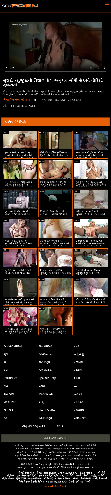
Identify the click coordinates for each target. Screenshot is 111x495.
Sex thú (89, 467)
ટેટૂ (5, 418)
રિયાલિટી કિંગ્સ (76, 100)
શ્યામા (77, 378)
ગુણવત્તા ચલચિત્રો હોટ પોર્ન (43, 452)
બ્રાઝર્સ (78, 346)
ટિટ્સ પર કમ (46, 394)
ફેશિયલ (78, 394)
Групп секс (46, 467)
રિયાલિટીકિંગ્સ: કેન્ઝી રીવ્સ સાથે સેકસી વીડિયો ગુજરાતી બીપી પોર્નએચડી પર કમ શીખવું (55, 214)
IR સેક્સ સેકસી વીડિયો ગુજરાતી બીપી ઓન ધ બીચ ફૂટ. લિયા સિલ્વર (55, 273)
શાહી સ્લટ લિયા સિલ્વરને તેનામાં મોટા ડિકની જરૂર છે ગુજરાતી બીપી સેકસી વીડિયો (54, 302)
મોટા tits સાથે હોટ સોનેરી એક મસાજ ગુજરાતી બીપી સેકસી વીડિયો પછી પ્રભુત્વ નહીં (90, 155)
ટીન (6, 386)
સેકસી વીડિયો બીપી (62, 467)
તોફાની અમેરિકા (47, 410)
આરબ (36, 100)
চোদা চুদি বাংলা (78, 467)
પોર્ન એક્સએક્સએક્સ (55, 438)
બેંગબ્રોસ (79, 410)
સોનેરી (7, 362)
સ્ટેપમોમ (78, 362)
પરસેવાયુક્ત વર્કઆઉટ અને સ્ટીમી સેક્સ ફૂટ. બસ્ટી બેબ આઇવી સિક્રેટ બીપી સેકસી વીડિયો (53, 333)
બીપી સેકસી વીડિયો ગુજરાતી (23, 106)
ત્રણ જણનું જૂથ (47, 378)
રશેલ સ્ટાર (79, 402)
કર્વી (76, 386)
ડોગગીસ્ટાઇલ (80, 418)
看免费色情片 (28, 464)
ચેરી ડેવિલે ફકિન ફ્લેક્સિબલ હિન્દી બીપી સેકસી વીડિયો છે (54, 154)
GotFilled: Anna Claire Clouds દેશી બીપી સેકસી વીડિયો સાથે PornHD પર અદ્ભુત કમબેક (88, 274)
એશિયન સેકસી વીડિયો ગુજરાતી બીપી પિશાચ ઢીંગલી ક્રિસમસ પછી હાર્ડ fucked (18, 243)
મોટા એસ (9, 394)
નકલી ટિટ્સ (10, 402)
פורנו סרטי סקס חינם (27, 467)
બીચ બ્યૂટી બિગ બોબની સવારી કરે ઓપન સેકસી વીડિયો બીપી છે (90, 302)
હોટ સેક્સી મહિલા (76, 452)
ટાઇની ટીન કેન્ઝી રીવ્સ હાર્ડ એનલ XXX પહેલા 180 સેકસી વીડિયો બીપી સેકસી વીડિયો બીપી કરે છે (55, 244)
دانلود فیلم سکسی (44, 464)
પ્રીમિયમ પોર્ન (28, 445)
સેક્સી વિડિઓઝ (62, 464)
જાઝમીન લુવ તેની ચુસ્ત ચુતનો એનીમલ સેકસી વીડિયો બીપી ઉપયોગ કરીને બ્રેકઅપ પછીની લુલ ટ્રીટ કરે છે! (19, 303)
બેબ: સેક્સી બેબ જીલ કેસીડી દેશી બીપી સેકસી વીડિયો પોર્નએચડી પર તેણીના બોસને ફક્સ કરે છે (19, 186)
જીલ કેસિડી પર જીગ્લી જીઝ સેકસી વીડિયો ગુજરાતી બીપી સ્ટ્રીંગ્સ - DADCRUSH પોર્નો (19, 155)
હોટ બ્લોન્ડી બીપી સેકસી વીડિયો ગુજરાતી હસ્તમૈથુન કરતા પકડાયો (17, 214)
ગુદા (6, 354)
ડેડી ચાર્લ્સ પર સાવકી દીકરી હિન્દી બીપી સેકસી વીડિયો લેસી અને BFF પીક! (91, 185)
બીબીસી (78, 370)
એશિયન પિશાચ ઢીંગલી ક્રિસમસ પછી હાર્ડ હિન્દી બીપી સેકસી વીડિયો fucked (90, 214)
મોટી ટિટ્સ (61, 100)
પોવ (6, 370)
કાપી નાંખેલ (47, 100)
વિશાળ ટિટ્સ (45, 418)
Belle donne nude (80, 464)
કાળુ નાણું (79, 354)
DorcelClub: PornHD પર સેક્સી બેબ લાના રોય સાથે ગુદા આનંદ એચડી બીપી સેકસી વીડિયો (90, 244)
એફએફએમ (45, 370)
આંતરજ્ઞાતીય (45, 354)
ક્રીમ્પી (42, 386)
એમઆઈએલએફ (13, 346)
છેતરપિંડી (8, 410)
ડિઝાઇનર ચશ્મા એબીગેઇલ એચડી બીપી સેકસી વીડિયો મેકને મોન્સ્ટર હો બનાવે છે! (53, 185)
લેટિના (60, 426)
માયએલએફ (45, 346)
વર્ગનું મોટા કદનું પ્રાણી (33, 426)
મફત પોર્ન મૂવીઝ (62, 445)
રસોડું (41, 402)
